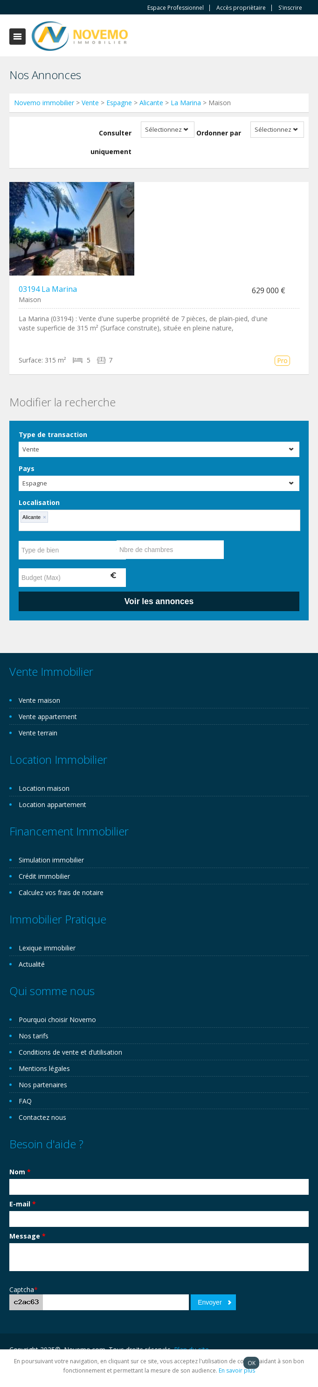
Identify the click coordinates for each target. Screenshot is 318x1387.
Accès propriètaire (241, 8)
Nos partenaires (43, 1084)
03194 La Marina (48, 289)
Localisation (39, 502)
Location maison (44, 788)
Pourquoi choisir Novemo (57, 1019)
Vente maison (39, 700)
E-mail (22, 1203)
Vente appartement (48, 716)
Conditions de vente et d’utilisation (70, 1052)
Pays (27, 468)
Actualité (32, 964)
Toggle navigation (17, 36)
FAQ (25, 1101)
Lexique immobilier (47, 947)
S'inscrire (290, 8)
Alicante (151, 102)
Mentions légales (44, 1068)
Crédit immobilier (44, 876)
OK (252, 1363)
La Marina (186, 102)
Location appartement (52, 804)
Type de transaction (53, 434)
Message (27, 1236)
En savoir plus (237, 1370)
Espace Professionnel (175, 8)
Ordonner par (218, 132)
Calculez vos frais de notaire (61, 892)
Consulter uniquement (110, 142)
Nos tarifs (33, 1035)
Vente (90, 102)
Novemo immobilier (44, 102)
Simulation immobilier (51, 859)
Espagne (119, 102)
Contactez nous (42, 1117)
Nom (20, 1171)
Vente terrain (38, 732)
